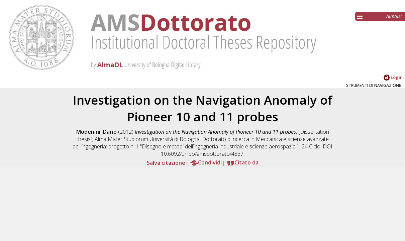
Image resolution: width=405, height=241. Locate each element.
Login (393, 77)
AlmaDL (394, 16)
